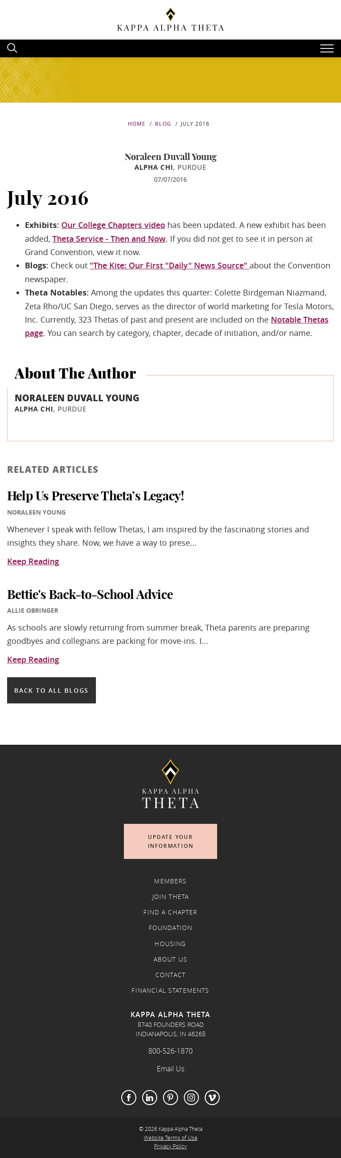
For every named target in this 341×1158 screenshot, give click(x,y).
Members (170, 881)
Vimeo (212, 1097)
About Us (170, 959)
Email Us (170, 1069)
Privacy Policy (170, 1146)
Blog (163, 124)
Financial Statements (170, 990)
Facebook (128, 1097)
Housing (170, 944)
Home (137, 124)
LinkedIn (149, 1097)
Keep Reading (33, 561)
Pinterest (170, 1097)
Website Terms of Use (171, 1138)
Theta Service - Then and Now (109, 238)
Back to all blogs (51, 690)
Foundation (171, 928)
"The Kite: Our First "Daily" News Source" (170, 265)
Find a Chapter (170, 912)
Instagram (191, 1097)
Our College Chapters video (113, 225)
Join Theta (170, 897)
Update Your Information (171, 841)
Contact (170, 975)
